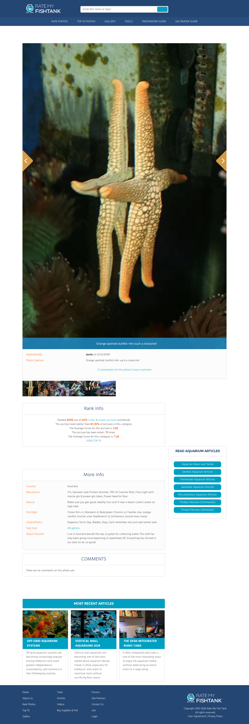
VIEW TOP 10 (93, 441)
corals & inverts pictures (102, 420)
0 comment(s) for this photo (114, 370)
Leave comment (142, 370)
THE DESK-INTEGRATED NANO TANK (140, 643)
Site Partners (98, 698)
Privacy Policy (215, 716)
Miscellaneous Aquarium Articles (197, 495)
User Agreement (197, 716)
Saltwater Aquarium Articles (197, 487)
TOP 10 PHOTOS (86, 21)
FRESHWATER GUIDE (154, 21)
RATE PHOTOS (60, 21)
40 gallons (73, 528)
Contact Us (98, 704)
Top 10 (25, 710)
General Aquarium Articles (197, 472)
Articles (61, 698)
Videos (60, 704)
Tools (60, 692)
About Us (27, 698)
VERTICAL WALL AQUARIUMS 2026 (87, 643)
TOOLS (129, 21)
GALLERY (110, 21)
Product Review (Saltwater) (197, 510)
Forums (96, 692)
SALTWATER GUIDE (186, 21)
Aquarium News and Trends (198, 464)
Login (95, 716)
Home (25, 692)
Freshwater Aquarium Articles (197, 479)
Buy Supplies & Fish (67, 710)
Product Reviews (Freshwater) (197, 502)
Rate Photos (28, 704)
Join (94, 710)
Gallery (26, 716)
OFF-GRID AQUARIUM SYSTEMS (42, 643)
